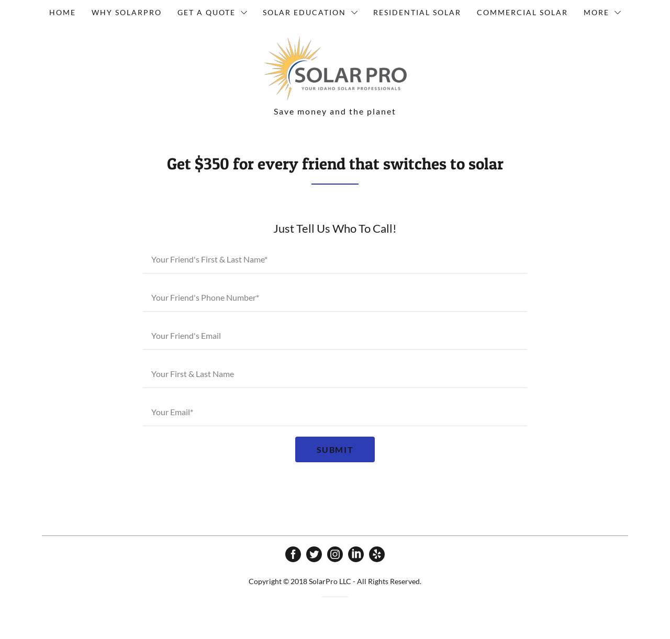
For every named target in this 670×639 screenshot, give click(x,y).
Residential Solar (417, 12)
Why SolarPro (127, 12)
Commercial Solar (522, 12)
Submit (335, 449)
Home (62, 12)
